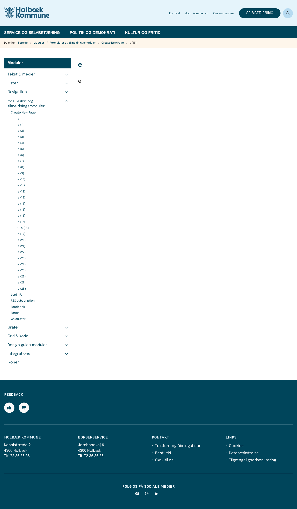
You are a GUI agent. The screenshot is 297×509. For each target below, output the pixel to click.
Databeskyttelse (244, 453)
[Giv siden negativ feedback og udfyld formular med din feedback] (24, 408)
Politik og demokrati (92, 32)
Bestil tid (163, 453)
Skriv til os (164, 460)
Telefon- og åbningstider (177, 446)
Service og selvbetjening (32, 32)
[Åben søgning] (288, 13)
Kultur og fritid (142, 32)
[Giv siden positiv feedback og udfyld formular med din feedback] (9, 408)
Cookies (236, 446)
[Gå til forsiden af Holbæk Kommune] (85, 13)
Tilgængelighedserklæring (252, 460)
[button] (65, 74)
